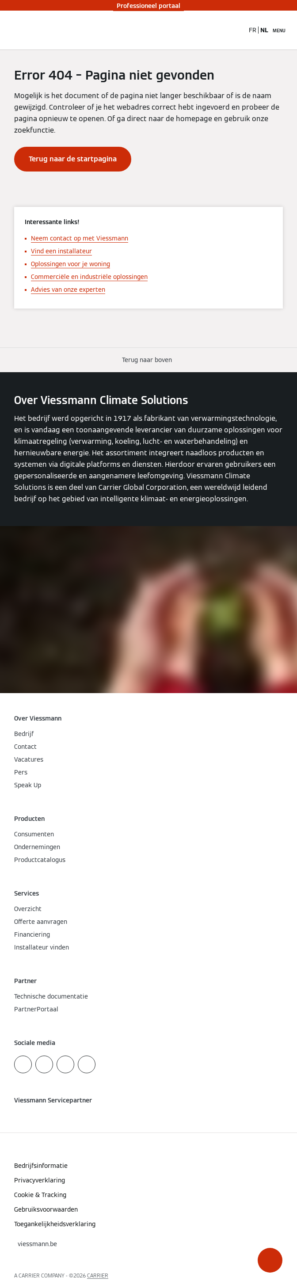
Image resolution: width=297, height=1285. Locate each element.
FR (252, 30)
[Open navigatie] (279, 30)
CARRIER (97, 1275)
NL (264, 30)
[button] (270, 1260)
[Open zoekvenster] (237, 30)
